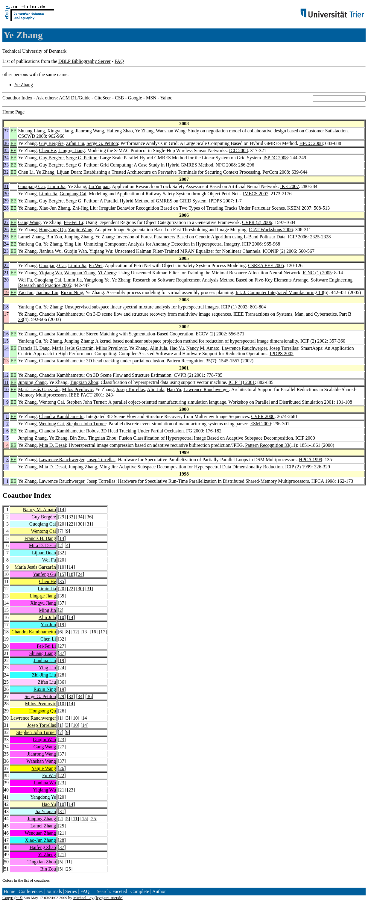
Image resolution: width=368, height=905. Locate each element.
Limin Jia (56, 186)
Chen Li (26, 172)
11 (6, 382)
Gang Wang (29, 222)
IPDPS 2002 (282, 353)
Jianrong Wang (89, 130)
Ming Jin (107, 466)
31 (6, 186)
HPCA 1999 (310, 459)
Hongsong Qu (52, 229)
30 (6, 193)
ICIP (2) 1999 (298, 466)
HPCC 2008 (311, 143)
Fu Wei (96, 265)
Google (135, 97)
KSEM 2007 (299, 208)
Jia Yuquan (99, 186)
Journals (54, 891)
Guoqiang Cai (31, 186)
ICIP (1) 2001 (242, 382)
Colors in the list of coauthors (26, 880)
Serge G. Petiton (102, 143)
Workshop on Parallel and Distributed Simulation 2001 (281, 402)
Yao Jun (26, 292)
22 (6, 265)
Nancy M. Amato (203, 348)
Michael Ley (83, 897)
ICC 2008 (238, 150)
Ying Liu (72, 243)
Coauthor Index (17, 97)
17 (6, 314)
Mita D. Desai (52, 445)
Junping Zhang (78, 236)
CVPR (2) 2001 (189, 375)
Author (159, 891)
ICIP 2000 (305, 438)
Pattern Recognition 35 (189, 360)
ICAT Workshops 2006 (271, 229)
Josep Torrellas (284, 348)
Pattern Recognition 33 (267, 445)
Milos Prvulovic (111, 348)
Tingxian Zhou (84, 382)
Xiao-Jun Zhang (54, 208)
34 (6, 157)
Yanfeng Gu (29, 243)
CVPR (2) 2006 (257, 222)
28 (6, 208)
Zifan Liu (75, 143)
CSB (119, 97)
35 (6, 150)
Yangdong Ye (97, 279)
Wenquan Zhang (79, 272)
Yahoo (166, 97)
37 (6, 130)
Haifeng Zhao (119, 130)
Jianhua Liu (47, 292)
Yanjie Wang (80, 229)
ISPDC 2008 (275, 157)
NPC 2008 (226, 164)
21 (6, 272)
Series (71, 891)
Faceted (119, 891)
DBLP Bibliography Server (84, 61)
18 (6, 306)
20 (6, 279)
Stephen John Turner (86, 402)
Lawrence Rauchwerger (244, 348)
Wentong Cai (51, 402)
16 (6, 333)
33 (6, 164)
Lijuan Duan (69, 172)
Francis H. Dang (34, 348)
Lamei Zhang (31, 236)
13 (6, 360)
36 (6, 143)
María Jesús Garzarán (73, 348)
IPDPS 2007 (221, 200)
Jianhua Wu (50, 251)
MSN (151, 97)
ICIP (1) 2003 (234, 306)
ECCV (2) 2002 (211, 333)
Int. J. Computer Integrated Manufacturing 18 (279, 292)
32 (6, 172)
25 (6, 236)
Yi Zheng (107, 272)
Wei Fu (25, 279)
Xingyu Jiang (60, 130)
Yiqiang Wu (100, 251)
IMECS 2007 (255, 193)
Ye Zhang (23, 84)
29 (6, 200)
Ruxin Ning (72, 292)
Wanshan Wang (170, 130)
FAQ (119, 61)
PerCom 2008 (275, 172)
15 (6, 340)
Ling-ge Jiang (71, 150)
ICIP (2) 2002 (313, 340)
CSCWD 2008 (32, 136)
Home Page (13, 111)
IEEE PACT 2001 (86, 394)
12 (6, 375)
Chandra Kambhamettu (61, 314)
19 (6, 292)
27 (6, 222)
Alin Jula (158, 348)
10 (6, 389)
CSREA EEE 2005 (266, 265)
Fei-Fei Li (73, 222)
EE (13, 130)
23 (6, 251)
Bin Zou (54, 236)
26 (6, 229)
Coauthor (17, 495)
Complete (139, 891)
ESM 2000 (260, 423)
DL (74, 97)
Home (9, 891)
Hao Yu (177, 348)
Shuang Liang (31, 130)
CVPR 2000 (263, 416)
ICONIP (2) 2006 (279, 251)
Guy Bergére (51, 143)
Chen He (47, 150)
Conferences (30, 891)
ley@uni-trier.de (109, 897)
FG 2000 (194, 430)
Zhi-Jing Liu (84, 208)
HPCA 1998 (323, 481)
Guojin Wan (75, 251)
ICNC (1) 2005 (317, 272)
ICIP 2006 (298, 236)
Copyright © (12, 897)
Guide (84, 97)
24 (6, 243)
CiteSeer (103, 97)
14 (6, 348)
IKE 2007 (289, 186)
